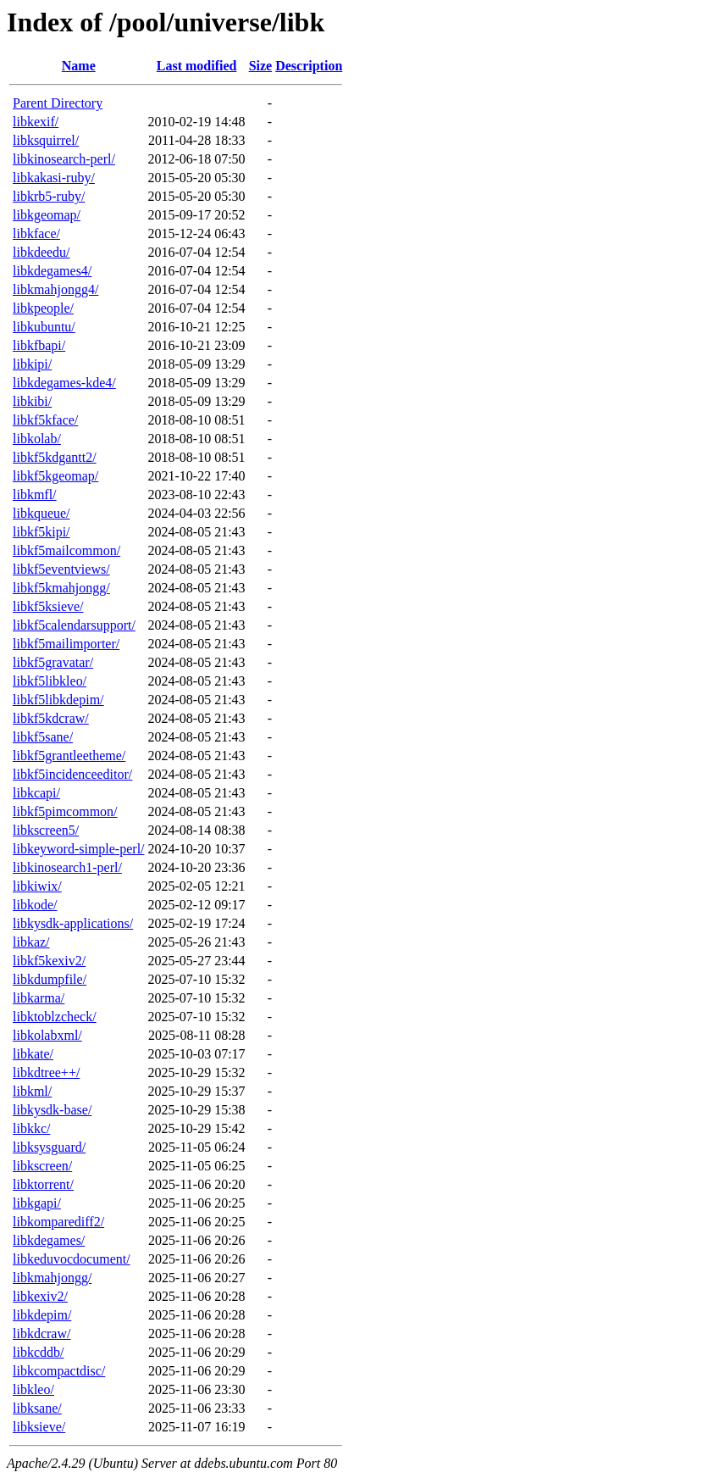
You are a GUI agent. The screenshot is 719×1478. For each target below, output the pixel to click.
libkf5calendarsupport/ (74, 625)
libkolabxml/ (47, 1035)
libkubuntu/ (44, 326)
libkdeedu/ (41, 252)
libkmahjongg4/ (55, 289)
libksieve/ (39, 1427)
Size (261, 65)
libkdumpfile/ (49, 979)
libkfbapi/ (39, 345)
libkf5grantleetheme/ (69, 755)
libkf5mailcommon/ (66, 550)
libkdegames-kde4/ (64, 382)
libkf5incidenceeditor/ (72, 774)
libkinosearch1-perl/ (67, 867)
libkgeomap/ (46, 215)
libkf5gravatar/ (53, 662)
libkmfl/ (35, 494)
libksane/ (37, 1408)
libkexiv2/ (40, 1296)
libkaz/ (31, 942)
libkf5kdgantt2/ (55, 457)
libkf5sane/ (43, 737)
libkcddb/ (38, 1352)
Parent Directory (57, 103)
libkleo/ (33, 1389)
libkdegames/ (49, 1240)
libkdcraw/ (41, 1333)
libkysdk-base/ (52, 1110)
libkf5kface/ (45, 420)
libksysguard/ (49, 1147)
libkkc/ (31, 1128)
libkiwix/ (37, 886)
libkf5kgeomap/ (55, 476)
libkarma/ (38, 998)
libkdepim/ (42, 1315)
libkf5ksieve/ (48, 606)
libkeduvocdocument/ (71, 1259)
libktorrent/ (43, 1184)
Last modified (197, 65)
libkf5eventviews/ (61, 569)
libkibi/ (32, 401)
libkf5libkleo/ (49, 681)
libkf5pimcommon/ (65, 811)
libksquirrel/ (46, 140)
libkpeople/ (43, 308)
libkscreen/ (42, 1166)
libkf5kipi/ (41, 532)
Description (308, 65)
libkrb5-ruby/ (49, 196)
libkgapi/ (37, 1203)
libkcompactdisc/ (59, 1371)
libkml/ (32, 1091)
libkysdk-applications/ (73, 923)
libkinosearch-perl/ (64, 159)
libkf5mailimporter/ (66, 643)
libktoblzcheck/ (55, 1016)
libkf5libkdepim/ (58, 699)
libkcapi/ (36, 793)
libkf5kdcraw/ (51, 718)
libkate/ (33, 1054)
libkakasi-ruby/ (54, 177)
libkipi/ (32, 364)
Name (79, 65)
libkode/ (35, 904)
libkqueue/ (41, 513)
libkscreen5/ (46, 830)
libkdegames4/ (52, 271)
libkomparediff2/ (58, 1221)
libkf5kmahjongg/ (61, 588)
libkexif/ (35, 121)
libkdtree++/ (46, 1072)
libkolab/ (37, 438)
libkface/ (36, 233)
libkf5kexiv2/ (49, 960)
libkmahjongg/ (52, 1277)
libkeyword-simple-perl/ (79, 849)
